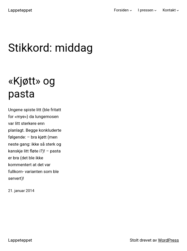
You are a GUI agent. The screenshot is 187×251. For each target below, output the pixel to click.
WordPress (168, 240)
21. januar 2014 (21, 190)
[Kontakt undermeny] (178, 10)
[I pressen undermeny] (155, 10)
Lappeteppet (20, 10)
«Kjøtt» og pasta (31, 87)
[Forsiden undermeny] (131, 10)
